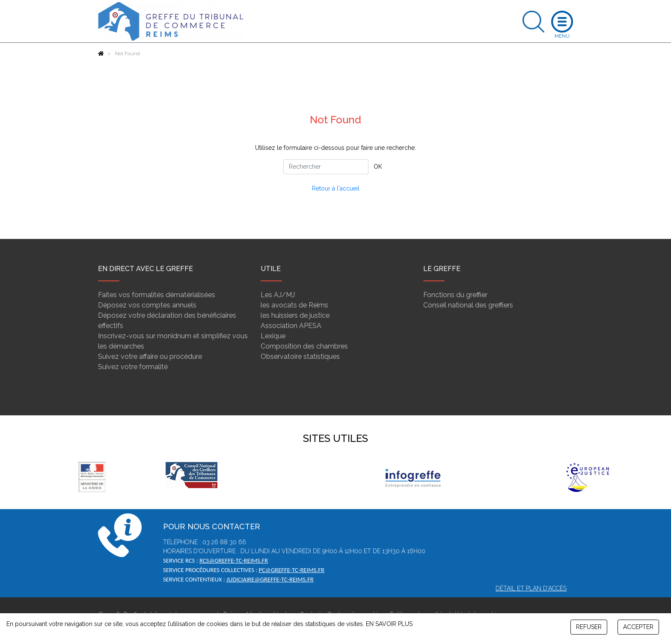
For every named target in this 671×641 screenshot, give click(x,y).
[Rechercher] (325, 166)
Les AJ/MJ (278, 295)
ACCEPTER (638, 626)
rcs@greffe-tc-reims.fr (233, 560)
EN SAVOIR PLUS (389, 623)
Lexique (273, 336)
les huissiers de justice (295, 315)
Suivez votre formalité (133, 367)
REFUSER (589, 626)
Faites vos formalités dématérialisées (156, 295)
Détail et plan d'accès (531, 588)
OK (378, 166)
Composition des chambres (304, 346)
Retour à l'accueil (335, 188)
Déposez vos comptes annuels (147, 305)
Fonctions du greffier (455, 295)
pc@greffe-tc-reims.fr (291, 570)
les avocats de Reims (294, 305)
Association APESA (291, 326)
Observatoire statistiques (300, 356)
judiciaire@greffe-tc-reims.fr (270, 579)
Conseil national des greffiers (468, 305)
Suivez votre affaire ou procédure (150, 356)
